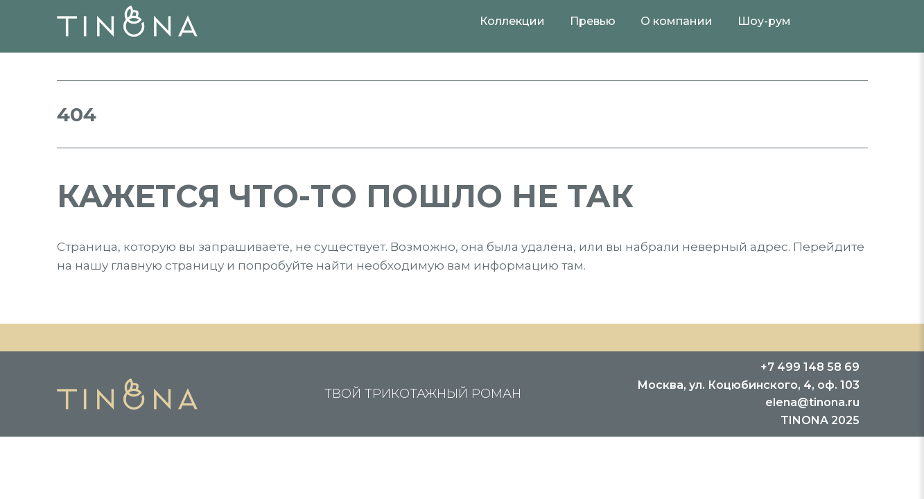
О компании (676, 21)
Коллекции (512, 21)
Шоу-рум (764, 21)
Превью (593, 21)
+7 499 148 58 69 (810, 367)
